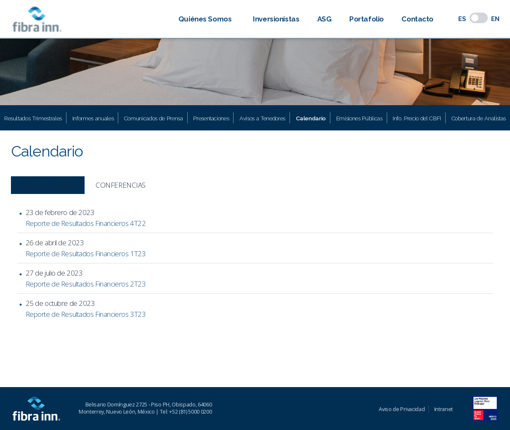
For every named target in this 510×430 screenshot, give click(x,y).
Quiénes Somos (204, 19)
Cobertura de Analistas (479, 118)
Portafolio (366, 19)
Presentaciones (211, 118)
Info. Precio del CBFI (417, 118)
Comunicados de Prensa (153, 118)
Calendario (311, 118)
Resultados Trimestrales (33, 118)
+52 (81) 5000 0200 (190, 411)
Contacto (417, 19)
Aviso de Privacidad (402, 409)
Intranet (443, 409)
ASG (324, 19)
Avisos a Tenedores (262, 118)
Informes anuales (93, 118)
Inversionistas (276, 19)
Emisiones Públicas (359, 118)
